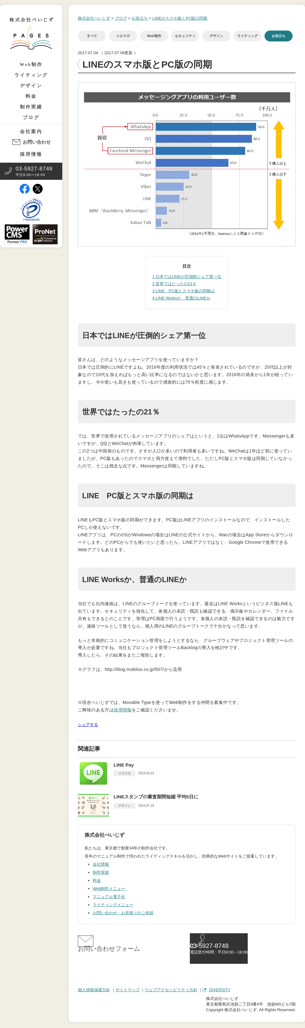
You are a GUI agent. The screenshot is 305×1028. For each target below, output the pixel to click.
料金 (31, 96)
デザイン (31, 85)
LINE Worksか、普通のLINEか (181, 298)
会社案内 (31, 131)
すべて (92, 36)
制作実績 (31, 106)
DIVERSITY (220, 991)
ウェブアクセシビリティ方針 (171, 991)
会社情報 (101, 864)
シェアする (88, 724)
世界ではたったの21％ (174, 283)
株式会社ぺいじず (94, 18)
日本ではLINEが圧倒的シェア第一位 (186, 276)
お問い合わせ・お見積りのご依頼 (123, 913)
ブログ (31, 117)
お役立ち (140, 18)
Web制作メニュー (109, 888)
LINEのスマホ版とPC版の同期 (179, 18)
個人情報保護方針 (94, 991)
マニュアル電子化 (109, 896)
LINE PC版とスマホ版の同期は (183, 291)
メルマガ (123, 36)
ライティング (31, 75)
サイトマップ (127, 991)
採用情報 (31, 154)
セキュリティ (185, 36)
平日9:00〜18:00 (34, 171)
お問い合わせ (37, 142)
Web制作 (31, 64)
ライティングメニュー (113, 904)
